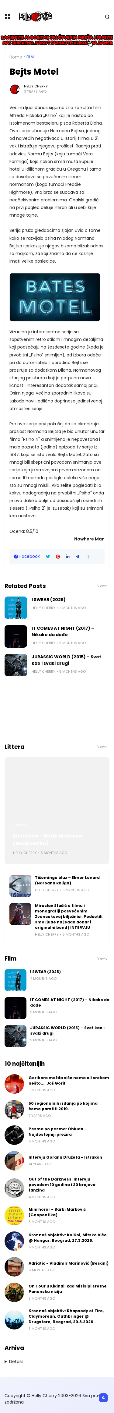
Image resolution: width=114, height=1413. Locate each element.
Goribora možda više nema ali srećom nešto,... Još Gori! (69, 1080)
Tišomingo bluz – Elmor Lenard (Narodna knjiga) (67, 880)
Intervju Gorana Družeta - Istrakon (65, 1157)
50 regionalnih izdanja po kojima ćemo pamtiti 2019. (63, 1106)
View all (103, 586)
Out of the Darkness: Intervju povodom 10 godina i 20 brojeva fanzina (62, 1185)
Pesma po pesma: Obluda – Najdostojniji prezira (58, 1131)
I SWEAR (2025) (49, 600)
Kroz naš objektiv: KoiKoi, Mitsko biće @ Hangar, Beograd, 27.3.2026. (68, 1237)
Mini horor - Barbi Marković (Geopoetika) (48, 839)
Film (30, 57)
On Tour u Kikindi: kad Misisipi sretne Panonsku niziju (68, 1289)
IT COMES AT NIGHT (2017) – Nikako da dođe (63, 631)
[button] (88, 557)
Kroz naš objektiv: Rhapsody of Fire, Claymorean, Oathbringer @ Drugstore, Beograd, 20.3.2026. (66, 1316)
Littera (21, 825)
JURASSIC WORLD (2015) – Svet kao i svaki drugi (66, 660)
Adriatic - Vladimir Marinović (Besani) (69, 1263)
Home (15, 57)
